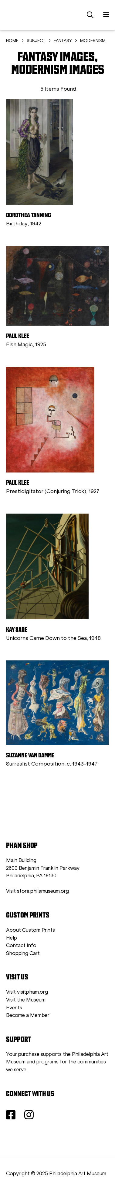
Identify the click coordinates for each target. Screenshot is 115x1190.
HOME (12, 40)
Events (14, 1008)
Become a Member (27, 1015)
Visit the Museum (26, 1000)
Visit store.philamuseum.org (37, 891)
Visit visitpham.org (27, 992)
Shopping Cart (23, 953)
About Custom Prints (30, 930)
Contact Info (21, 945)
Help (11, 938)
